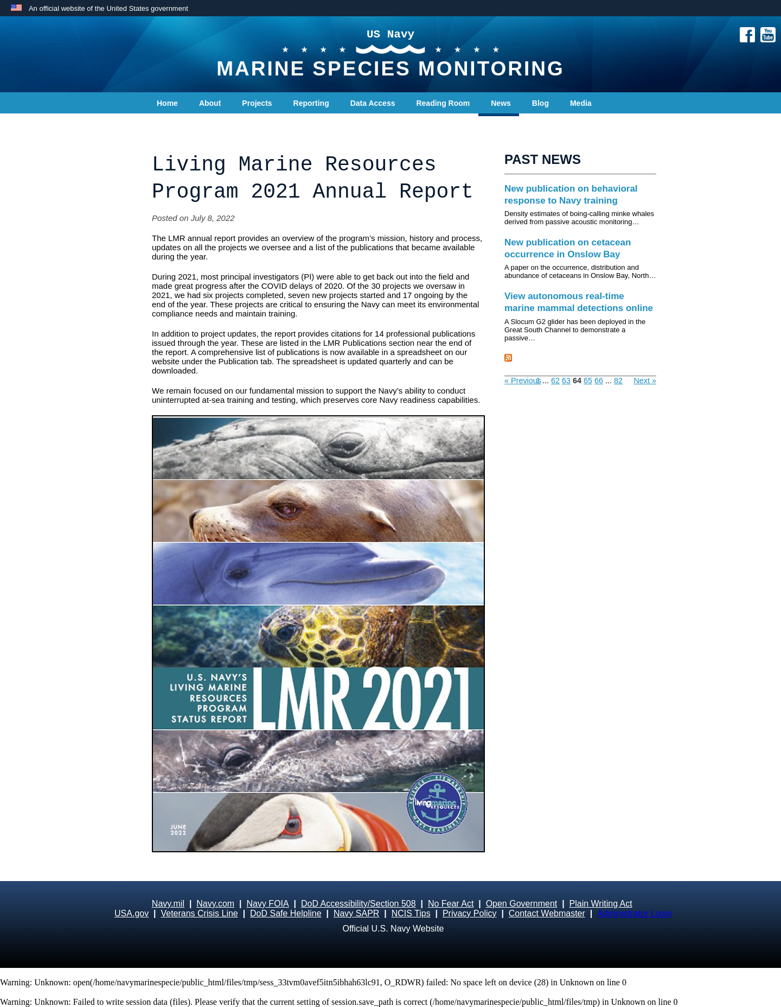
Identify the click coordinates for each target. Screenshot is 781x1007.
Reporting (311, 103)
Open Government (522, 903)
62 (555, 380)
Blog (540, 103)
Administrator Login (634, 913)
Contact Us (177, 125)
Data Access (372, 103)
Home (167, 103)
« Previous (522, 380)
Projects (257, 103)
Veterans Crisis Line (199, 913)
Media (581, 103)
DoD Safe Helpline (286, 913)
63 (566, 380)
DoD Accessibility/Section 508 (358, 903)
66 (598, 380)
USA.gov (131, 913)
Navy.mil (168, 903)
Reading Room (443, 103)
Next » (644, 380)
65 (588, 380)
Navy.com (215, 903)
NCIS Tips (411, 913)
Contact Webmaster (547, 913)
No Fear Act (450, 903)
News (501, 103)
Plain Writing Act (600, 903)
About (210, 103)
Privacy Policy (470, 913)
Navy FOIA (267, 903)
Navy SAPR (356, 913)
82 (618, 380)
